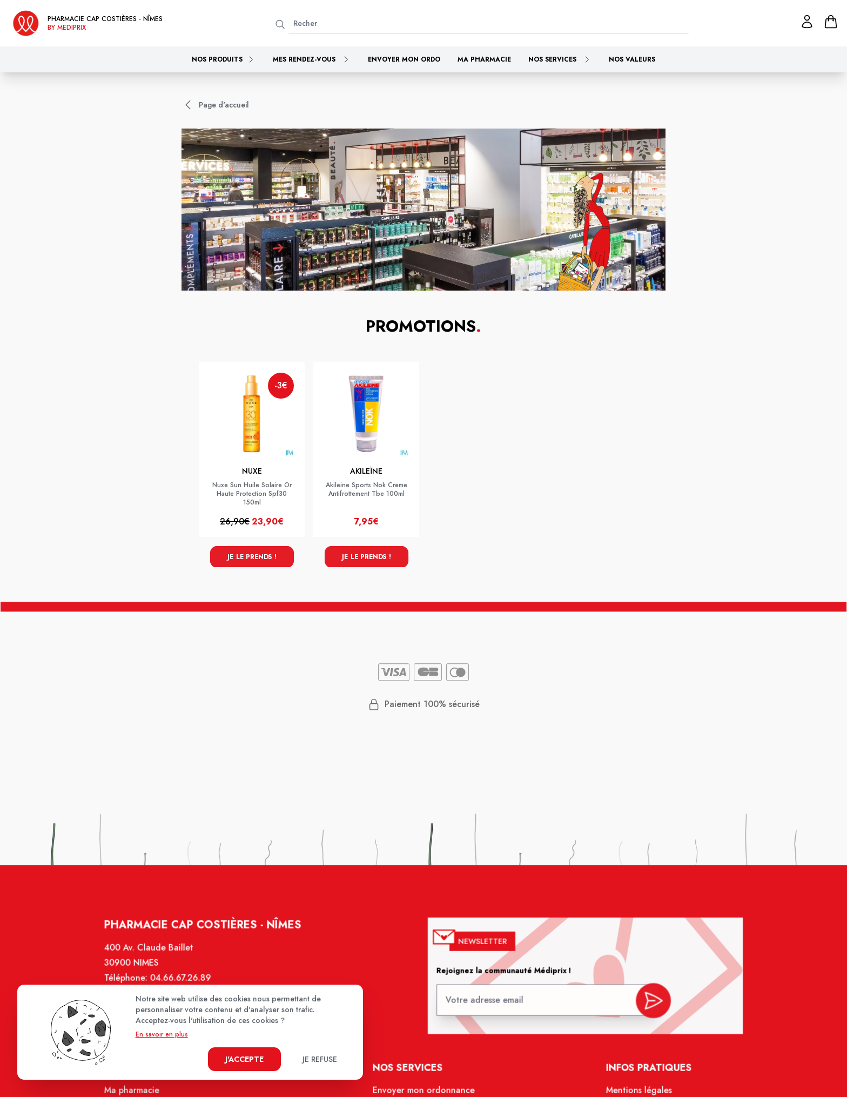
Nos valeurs (632, 59)
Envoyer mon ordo (404, 59)
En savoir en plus (162, 1034)
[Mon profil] (807, 21)
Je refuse (319, 1059)
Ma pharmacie (484, 59)
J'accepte (244, 1059)
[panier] (830, 21)
